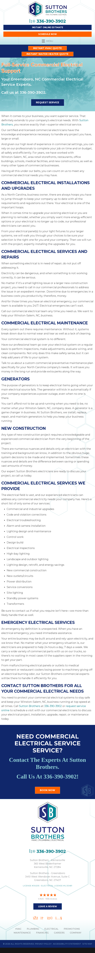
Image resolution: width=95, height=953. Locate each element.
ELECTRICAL (51, 929)
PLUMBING (33, 929)
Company (75, 932)
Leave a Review (47, 906)
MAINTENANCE (22, 932)
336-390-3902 (32, 92)
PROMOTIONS (72, 929)
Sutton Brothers (29, 706)
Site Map (87, 944)
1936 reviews (51, 899)
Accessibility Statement (67, 944)
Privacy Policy (43, 944)
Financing (42, 932)
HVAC (18, 929)
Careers (59, 932)
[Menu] (47, 41)
